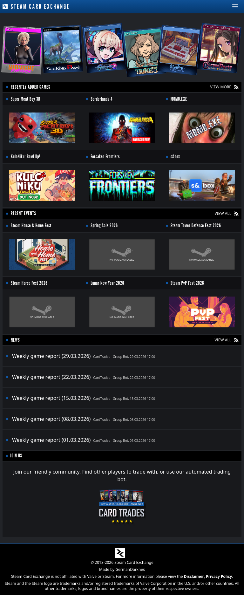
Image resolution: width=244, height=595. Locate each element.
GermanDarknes (130, 569)
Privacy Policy (219, 576)
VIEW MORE (220, 87)
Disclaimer (194, 576)
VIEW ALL (223, 213)
